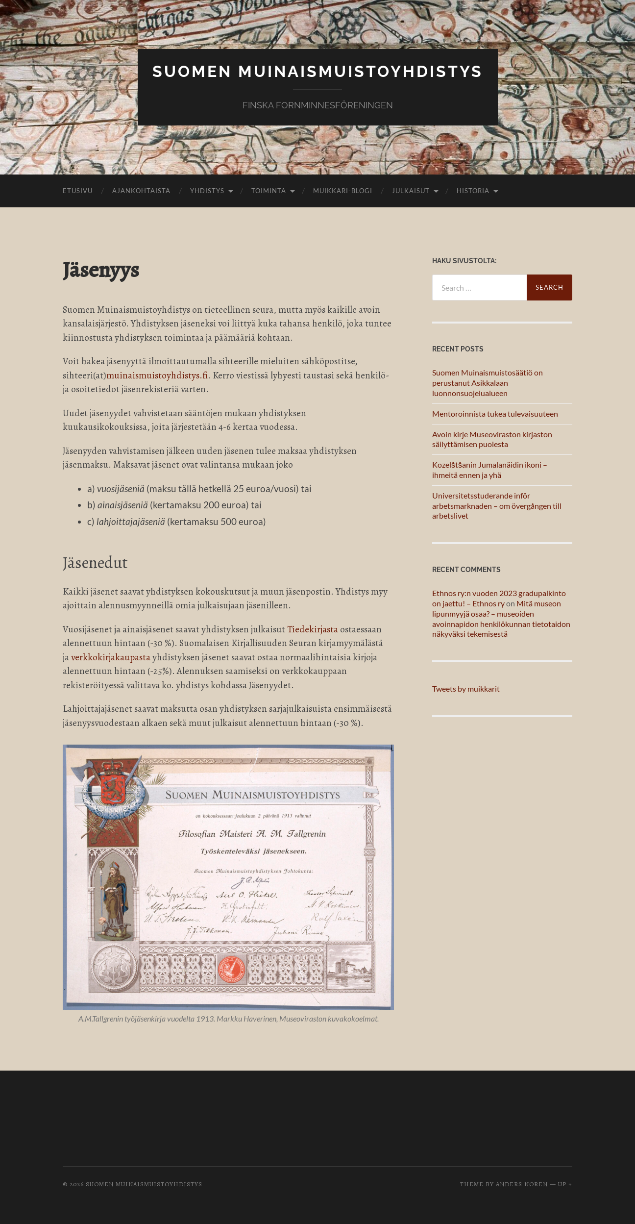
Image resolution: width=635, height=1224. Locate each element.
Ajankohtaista (141, 191)
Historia (473, 191)
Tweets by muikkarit (466, 688)
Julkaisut (411, 191)
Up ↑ (565, 1184)
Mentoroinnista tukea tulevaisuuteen (495, 413)
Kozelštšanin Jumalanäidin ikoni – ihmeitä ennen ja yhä (489, 469)
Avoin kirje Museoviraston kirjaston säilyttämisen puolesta (492, 439)
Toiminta (268, 191)
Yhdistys (207, 191)
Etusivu (78, 191)
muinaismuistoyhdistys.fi (157, 375)
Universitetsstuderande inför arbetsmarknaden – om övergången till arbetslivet (497, 506)
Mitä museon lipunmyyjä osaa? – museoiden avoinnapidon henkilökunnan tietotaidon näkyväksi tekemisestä (501, 618)
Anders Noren (522, 1184)
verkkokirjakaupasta (110, 657)
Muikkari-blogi (342, 191)
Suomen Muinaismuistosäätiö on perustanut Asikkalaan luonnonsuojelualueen (487, 383)
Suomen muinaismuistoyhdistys (317, 71)
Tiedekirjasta (312, 629)
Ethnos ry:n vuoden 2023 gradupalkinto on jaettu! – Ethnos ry (499, 598)
